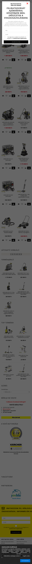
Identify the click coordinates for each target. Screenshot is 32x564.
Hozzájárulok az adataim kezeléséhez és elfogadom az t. (17, 37)
